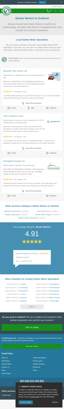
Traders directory (39, 364)
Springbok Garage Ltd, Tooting (26, 253)
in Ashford (16, 211)
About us (5, 358)
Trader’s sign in (57, 6)
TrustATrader (6, 395)
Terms (35, 370)
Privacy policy (38, 361)
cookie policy (35, 397)
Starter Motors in (16, 284)
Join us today (32, 327)
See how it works (32, 346)
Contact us (5, 367)
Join (42, 2)
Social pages (6, 373)
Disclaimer (36, 367)
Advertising (5, 361)
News (4, 370)
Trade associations (39, 358)
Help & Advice (7, 364)
